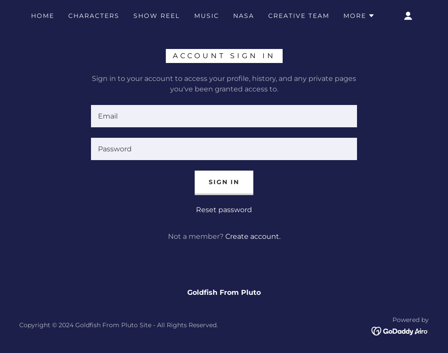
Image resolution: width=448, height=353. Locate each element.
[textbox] (224, 116)
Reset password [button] (224, 210)
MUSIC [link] (206, 16)
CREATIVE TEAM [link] (298, 16)
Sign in (224, 182)
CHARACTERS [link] (93, 16)
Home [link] (42, 16)
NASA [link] (243, 16)
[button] (359, 15)
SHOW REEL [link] (156, 16)
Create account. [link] (252, 236)
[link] (400, 330)
